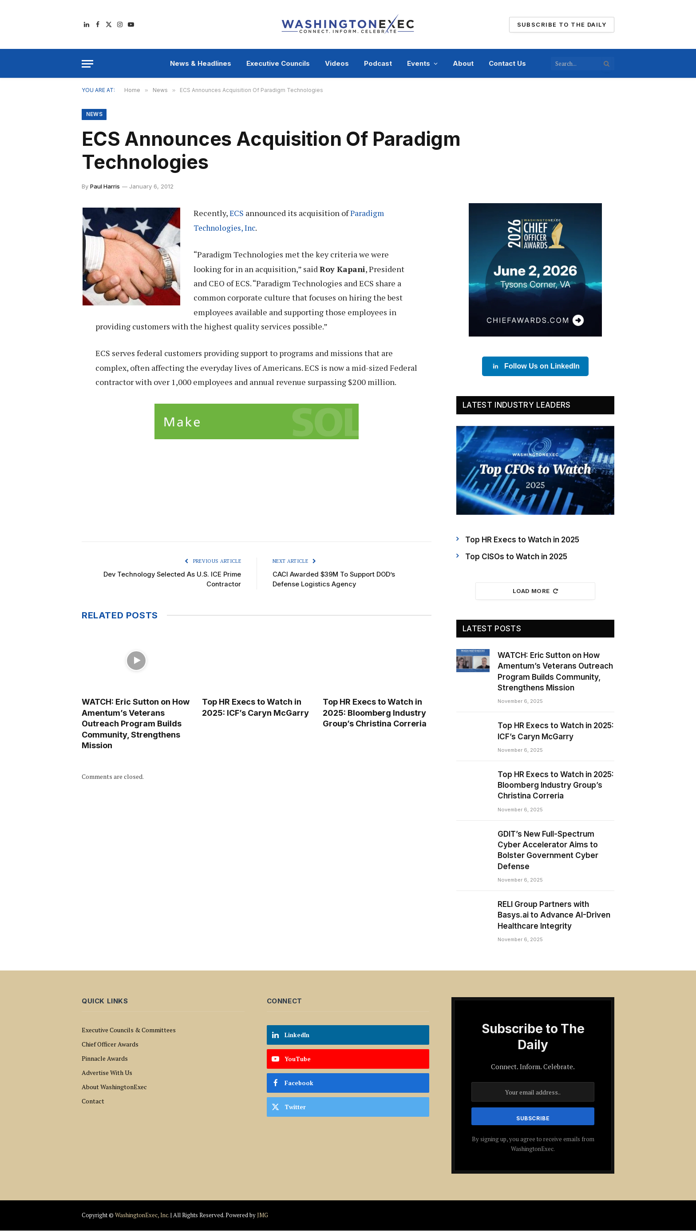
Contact (93, 1101)
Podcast (378, 63)
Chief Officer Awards (110, 1044)
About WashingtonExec (114, 1087)
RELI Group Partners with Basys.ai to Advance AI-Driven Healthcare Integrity (554, 915)
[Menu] (87, 64)
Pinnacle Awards (105, 1059)
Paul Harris (105, 186)
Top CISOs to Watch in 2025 (516, 557)
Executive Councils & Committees (129, 1030)
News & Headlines (200, 63)
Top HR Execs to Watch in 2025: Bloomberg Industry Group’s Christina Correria (375, 714)
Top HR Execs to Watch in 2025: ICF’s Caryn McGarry (255, 708)
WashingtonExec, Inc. (142, 1215)
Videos (337, 63)
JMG (262, 1215)
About (463, 63)
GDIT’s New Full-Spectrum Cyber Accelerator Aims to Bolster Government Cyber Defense (548, 850)
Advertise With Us (107, 1073)
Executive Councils (278, 63)
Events (418, 63)
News (94, 114)
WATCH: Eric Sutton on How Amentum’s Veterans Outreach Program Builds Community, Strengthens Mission (136, 724)
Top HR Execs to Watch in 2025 (522, 540)
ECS (236, 213)
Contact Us (507, 63)
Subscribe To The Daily (561, 24)
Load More (535, 591)
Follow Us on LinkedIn (535, 366)
